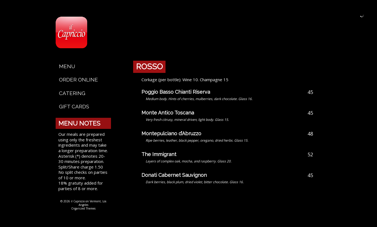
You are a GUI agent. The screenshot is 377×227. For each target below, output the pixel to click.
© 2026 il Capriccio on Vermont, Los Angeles (83, 203)
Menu (67, 66)
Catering (72, 93)
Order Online (78, 79)
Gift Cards (74, 106)
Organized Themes (83, 208)
